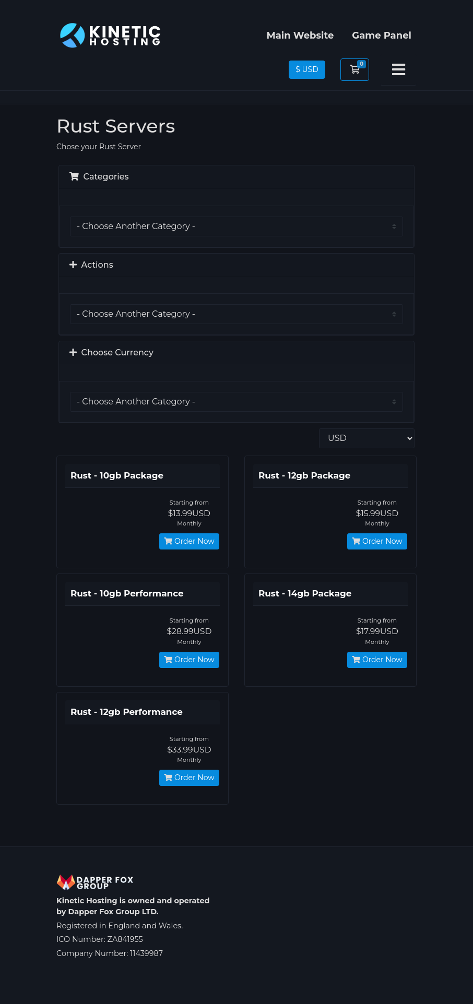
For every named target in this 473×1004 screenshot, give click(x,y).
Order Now (189, 541)
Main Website (300, 35)
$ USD (306, 69)
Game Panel (381, 35)
